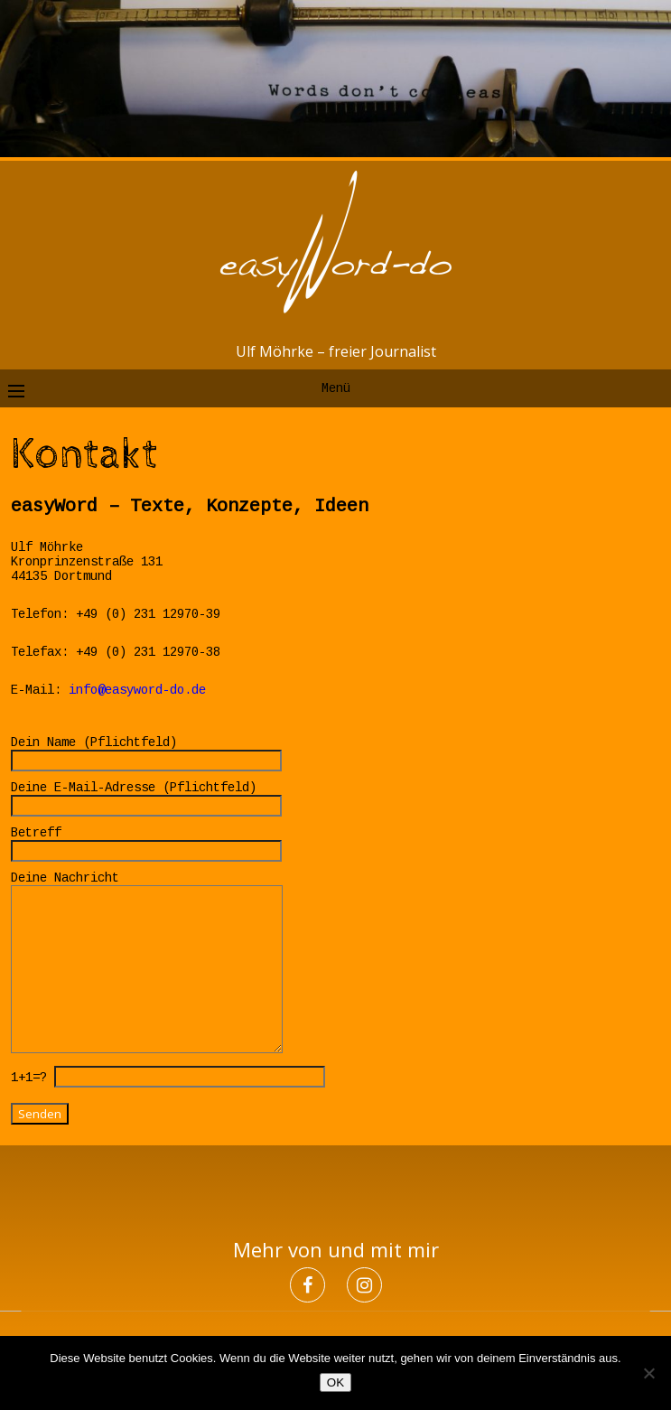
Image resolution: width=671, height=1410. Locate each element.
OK (335, 1382)
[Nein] (648, 1373)
